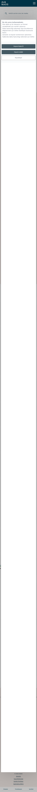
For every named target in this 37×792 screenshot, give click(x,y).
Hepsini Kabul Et (19, 46)
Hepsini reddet (18, 52)
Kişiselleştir (18, 58)
